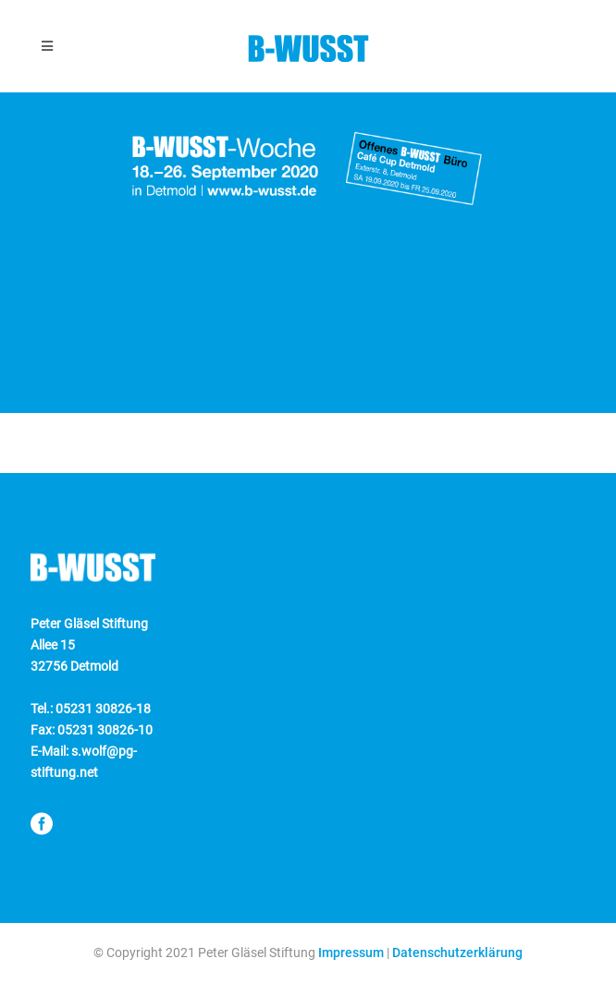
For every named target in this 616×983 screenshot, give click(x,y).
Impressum (351, 952)
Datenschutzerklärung (457, 952)
